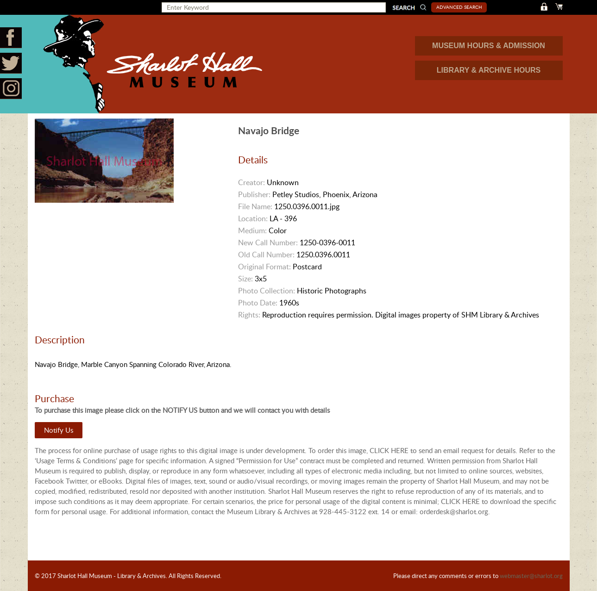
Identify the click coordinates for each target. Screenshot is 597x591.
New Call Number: (268, 242)
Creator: (251, 182)
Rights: (249, 315)
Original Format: (264, 266)
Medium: (252, 230)
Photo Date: (257, 303)
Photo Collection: (266, 291)
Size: (245, 279)
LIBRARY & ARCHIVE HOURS (488, 70)
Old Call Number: (266, 254)
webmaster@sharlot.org (531, 576)
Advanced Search (459, 7)
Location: (253, 218)
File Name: (255, 206)
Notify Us (58, 430)
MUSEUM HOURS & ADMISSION (488, 46)
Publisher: (254, 194)
